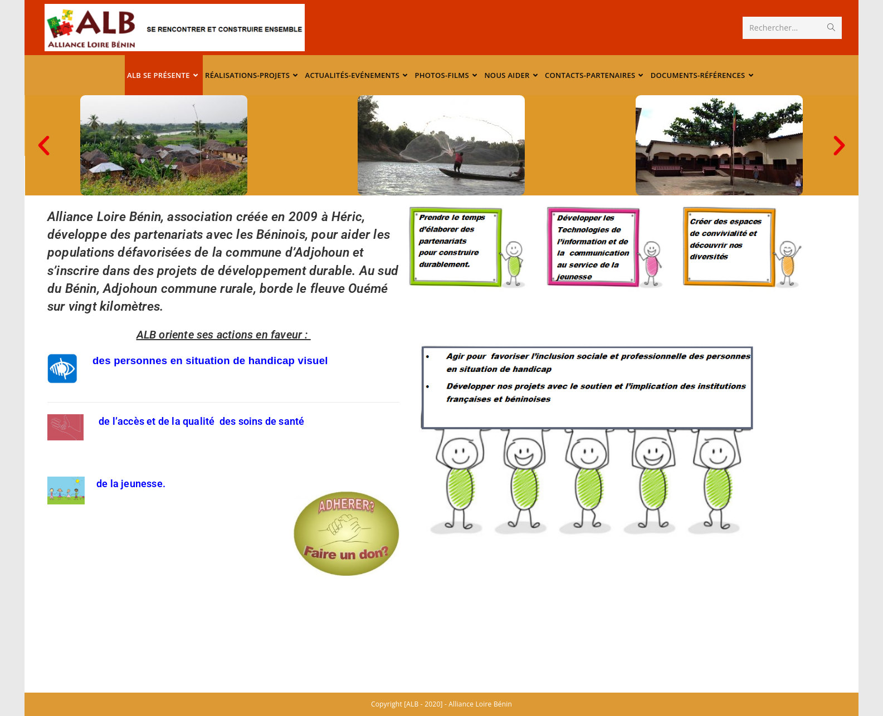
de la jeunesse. (130, 483)
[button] (839, 146)
